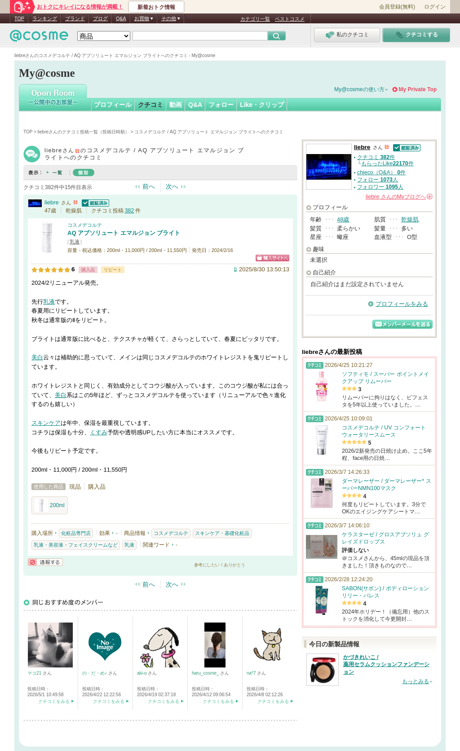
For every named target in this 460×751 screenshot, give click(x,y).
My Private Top (418, 89)
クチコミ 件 (376, 157)
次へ (172, 186)
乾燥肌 (410, 219)
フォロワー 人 (380, 187)
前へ (148, 186)
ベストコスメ (290, 19)
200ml (50, 505)
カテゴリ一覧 (255, 19)
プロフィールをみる (402, 303)
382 (129, 211)
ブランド (75, 18)
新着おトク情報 (156, 7)
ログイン (435, 7)
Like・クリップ (262, 104)
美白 (37, 357)
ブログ (100, 18)
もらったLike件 (387, 163)
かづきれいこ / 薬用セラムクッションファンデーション (386, 665)
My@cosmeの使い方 (359, 89)
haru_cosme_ (206, 673)
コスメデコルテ (84, 225)
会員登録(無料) (397, 7)
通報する (45, 562)
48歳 (343, 219)
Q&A (121, 18)
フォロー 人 (377, 180)
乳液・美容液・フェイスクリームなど (76, 545)
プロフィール (113, 104)
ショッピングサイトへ (272, 258)
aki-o (142, 673)
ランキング (44, 18)
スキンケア (46, 423)
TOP (19, 18)
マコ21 (35, 673)
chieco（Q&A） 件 (381, 172)
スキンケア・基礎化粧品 (222, 533)
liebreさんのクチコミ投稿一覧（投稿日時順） (83, 131)
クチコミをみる (54, 701)
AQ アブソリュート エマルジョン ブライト (123, 233)
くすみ (98, 432)
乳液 (75, 241)
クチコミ (150, 104)
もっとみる (415, 681)
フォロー (221, 104)
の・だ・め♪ (95, 673)
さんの (399, 197)
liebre (51, 202)
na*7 (252, 673)
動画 (175, 104)
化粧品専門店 (76, 533)
